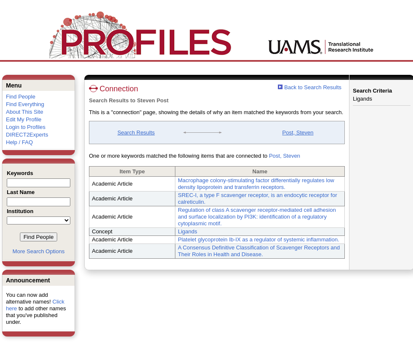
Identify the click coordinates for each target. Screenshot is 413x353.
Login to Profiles (25, 127)
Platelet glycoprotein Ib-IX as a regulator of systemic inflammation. (258, 239)
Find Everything (25, 104)
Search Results (136, 132)
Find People (20, 96)
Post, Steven (297, 132)
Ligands (187, 231)
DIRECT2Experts (27, 134)
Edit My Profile (24, 119)
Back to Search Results (309, 87)
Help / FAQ (19, 142)
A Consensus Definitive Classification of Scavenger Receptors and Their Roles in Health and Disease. (259, 250)
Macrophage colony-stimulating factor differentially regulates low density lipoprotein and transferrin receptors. (256, 183)
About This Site (24, 112)
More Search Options (39, 251)
